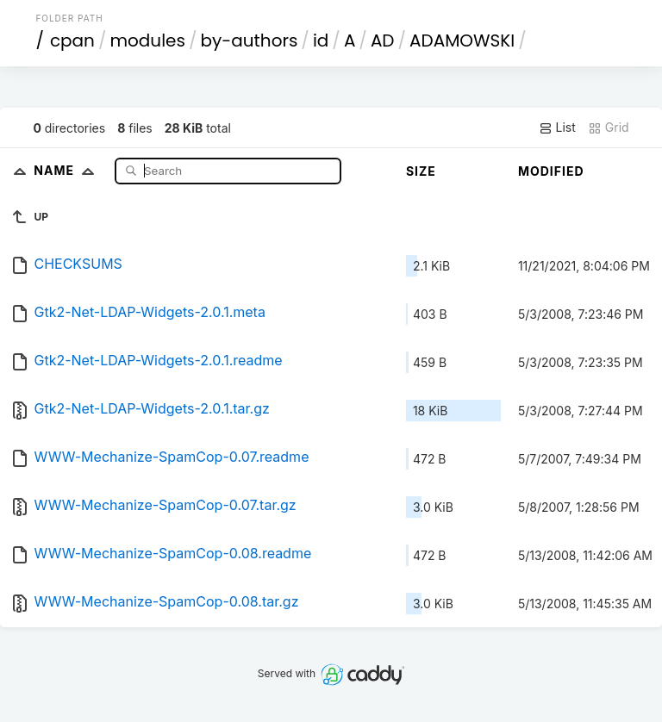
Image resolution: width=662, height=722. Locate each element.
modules (146, 40)
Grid (608, 127)
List (557, 127)
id (320, 40)
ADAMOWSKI (462, 40)
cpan (72, 40)
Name (68, 170)
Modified (551, 171)
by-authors (248, 40)
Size (421, 171)
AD (383, 40)
